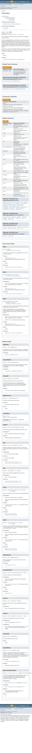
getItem (16, 154)
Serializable (12, 24)
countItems (16, 144)
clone (4, 234)
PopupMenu (5, 28)
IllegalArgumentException (11, 518)
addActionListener (8, 208)
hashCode (25, 234)
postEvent (18, 225)
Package (7, 1)
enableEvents (24, 209)
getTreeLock (11, 225)
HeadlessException (16, 258)
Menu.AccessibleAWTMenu (19, 72)
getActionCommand (7, 210)
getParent (24, 223)
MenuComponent (21, 88)
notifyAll (10, 235)
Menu (4, 105)
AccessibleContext (8, 150)
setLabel (12, 215)
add (14, 127)
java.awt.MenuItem (10, 18)
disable (25, 208)
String (7, 108)
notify (5, 235)
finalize (14, 234)
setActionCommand (20, 214)
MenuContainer (6, 24)
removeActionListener (8, 214)
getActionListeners (18, 210)
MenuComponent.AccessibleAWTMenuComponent (14, 90)
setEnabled (6, 215)
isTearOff (16, 179)
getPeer (5, 225)
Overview (2, 1)
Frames (16, 4)
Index (27, 1)
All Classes (2, 6)
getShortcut (20, 211)
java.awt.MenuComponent (9, 17)
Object (15, 232)
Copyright (2, 738)
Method (15, 7)
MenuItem (9, 33)
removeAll (16, 196)
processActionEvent (14, 213)
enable (13, 209)
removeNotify (17, 199)
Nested (6, 7)
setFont (24, 225)
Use (15, 1)
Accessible (18, 24)
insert (15, 162)
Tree (18, 1)
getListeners (12, 211)
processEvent (24, 213)
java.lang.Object (5, 16)
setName (5, 226)
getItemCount (17, 158)
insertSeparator (18, 175)
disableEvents (7, 209)
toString (10, 226)
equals (9, 234)
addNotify (16, 135)
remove (15, 188)
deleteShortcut (18, 208)
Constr (12, 7)
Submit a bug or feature (5, 732)
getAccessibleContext (19, 150)
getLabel (5, 211)
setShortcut (19, 215)
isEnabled (5, 213)
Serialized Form (21, 60)
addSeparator (17, 138)
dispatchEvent (7, 223)
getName (19, 223)
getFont (14, 223)
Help (15, 3)
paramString (17, 183)
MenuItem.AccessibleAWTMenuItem (11, 82)
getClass (19, 234)
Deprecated (22, 1)
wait (15, 235)
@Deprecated (6, 427)
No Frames (21, 4)
